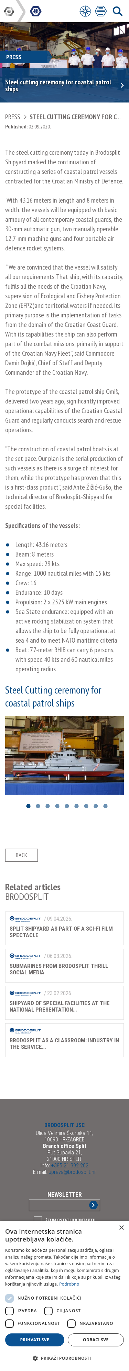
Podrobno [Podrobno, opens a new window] (69, 1284)
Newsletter (64, 1194)
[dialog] (64, 1296)
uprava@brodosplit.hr (71, 1172)
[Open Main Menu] (101, 11)
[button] (64, 1358)
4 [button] (57, 806)
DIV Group (9, 11)
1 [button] (28, 806)
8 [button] (96, 806)
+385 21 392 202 (69, 1165)
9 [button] (105, 806)
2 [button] (38, 806)
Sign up (87, 1205)
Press (12, 116)
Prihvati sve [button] (34, 1340)
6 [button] (76, 806)
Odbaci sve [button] (96, 1340)
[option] (64, 755)
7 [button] (86, 806)
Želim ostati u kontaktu (70, 1220)
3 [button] (47, 806)
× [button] (121, 1228)
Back (21, 855)
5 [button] (67, 806)
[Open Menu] (85, 11)
